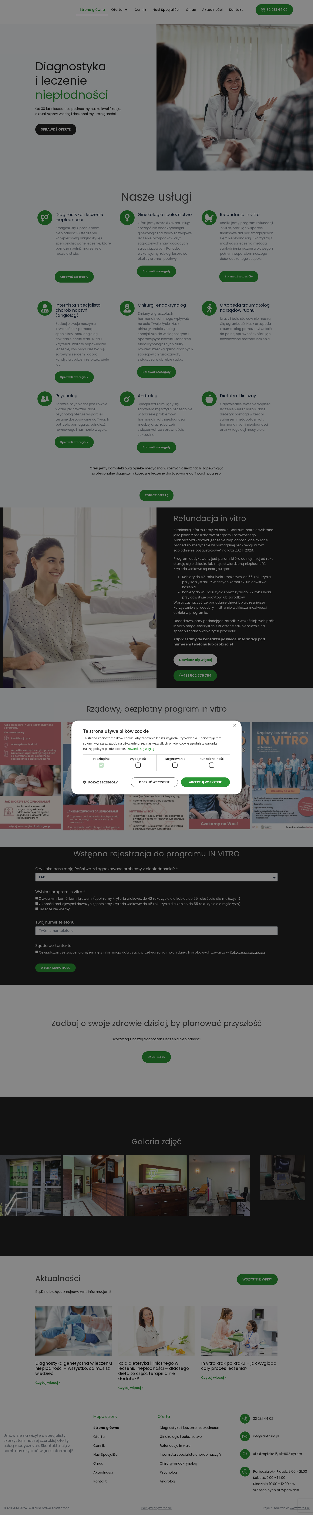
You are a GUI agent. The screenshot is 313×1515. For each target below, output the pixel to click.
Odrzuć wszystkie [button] (154, 782)
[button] (100, 782)
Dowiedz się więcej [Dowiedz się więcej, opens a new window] (140, 748)
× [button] (234, 725)
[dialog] (156, 757)
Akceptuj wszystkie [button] (205, 782)
